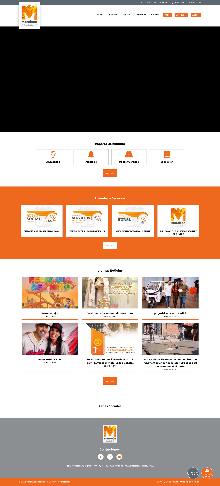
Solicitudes (181, 14)
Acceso (196, 14)
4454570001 (194, 2)
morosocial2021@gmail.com (169, 2)
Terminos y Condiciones (166, 481)
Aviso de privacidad (189, 481)
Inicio (99, 15)
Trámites (141, 15)
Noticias (155, 15)
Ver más (110, 173)
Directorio (112, 15)
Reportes (127, 15)
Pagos (167, 14)
